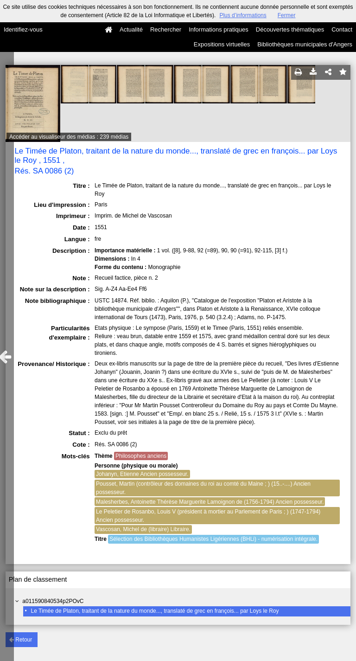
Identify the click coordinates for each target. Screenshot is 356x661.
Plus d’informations (242, 15)
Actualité (131, 29)
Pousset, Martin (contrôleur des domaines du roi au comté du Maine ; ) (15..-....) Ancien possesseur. (203, 488)
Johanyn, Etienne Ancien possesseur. (142, 474)
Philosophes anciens (140, 456)
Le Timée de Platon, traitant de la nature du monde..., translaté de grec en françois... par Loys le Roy (155, 611)
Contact (341, 29)
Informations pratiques (218, 29)
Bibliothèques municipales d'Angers (304, 44)
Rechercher (165, 29)
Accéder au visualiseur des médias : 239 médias (68, 137)
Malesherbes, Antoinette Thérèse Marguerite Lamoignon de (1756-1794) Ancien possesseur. (210, 502)
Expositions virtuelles (222, 44)
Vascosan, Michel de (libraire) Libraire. (143, 529)
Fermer (287, 15)
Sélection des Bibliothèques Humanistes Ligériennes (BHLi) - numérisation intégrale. (213, 539)
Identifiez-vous (23, 29)
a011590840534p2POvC (52, 601)
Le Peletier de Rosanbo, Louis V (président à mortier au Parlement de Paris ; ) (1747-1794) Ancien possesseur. (208, 515)
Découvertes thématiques (290, 29)
